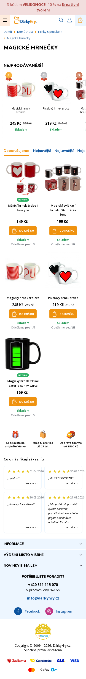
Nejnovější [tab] (42, 150)
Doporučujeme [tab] (16, 150)
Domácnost (25, 32)
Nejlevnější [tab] (64, 150)
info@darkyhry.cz (43, 598)
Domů (8, 32)
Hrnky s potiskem (50, 32)
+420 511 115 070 (43, 584)
